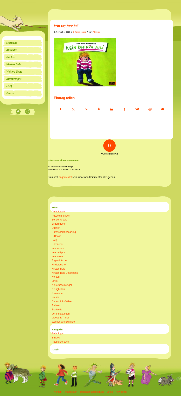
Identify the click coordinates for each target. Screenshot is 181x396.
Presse (55, 297)
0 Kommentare (79, 32)
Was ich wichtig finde (63, 321)
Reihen (56, 305)
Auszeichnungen (61, 215)
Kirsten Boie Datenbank (65, 272)
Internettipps (58, 252)
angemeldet (65, 177)
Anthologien (58, 211)
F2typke (96, 32)
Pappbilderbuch (60, 341)
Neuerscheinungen (62, 285)
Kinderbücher (59, 264)
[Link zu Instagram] (27, 112)
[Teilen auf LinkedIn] (111, 109)
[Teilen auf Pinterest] (99, 109)
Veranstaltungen (61, 313)
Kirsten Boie (58, 268)
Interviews (57, 256)
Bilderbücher (59, 223)
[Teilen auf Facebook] (60, 109)
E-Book (56, 337)
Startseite (57, 309)
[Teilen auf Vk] (137, 109)
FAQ (54, 240)
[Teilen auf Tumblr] (124, 109)
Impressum (58, 248)
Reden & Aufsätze (62, 301)
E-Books (56, 236)
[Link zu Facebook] (18, 112)
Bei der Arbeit (59, 219)
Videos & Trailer (60, 317)
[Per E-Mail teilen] (162, 109)
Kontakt (56, 276)
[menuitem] (22, 43)
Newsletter (57, 293)
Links (55, 280)
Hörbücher (57, 244)
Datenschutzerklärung (64, 232)
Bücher (56, 227)
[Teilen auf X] (73, 109)
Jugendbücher (59, 260)
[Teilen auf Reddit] (150, 109)
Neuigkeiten (58, 289)
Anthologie (57, 333)
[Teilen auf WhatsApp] (86, 109)
